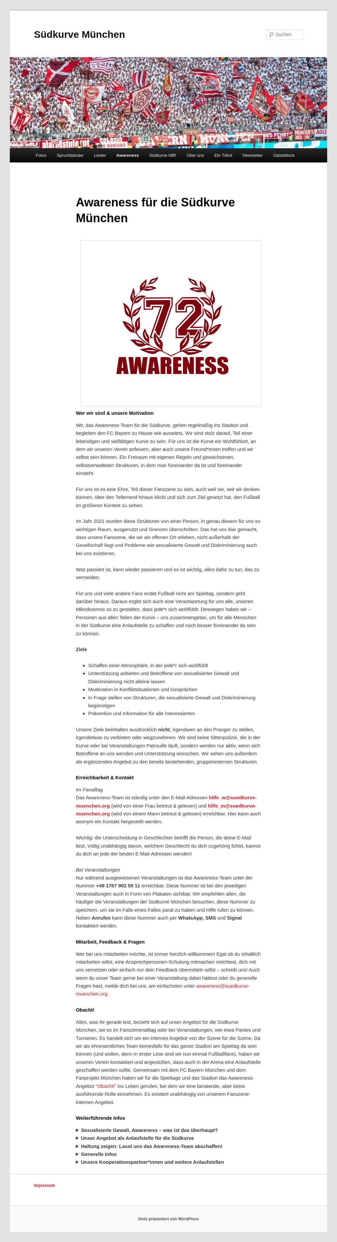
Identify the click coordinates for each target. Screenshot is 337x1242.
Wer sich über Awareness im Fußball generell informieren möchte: (168, 1154)
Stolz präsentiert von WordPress (168, 1219)
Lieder (100, 155)
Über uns (195, 155)
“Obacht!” (105, 1086)
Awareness (127, 155)
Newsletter (253, 155)
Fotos (41, 155)
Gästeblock (284, 155)
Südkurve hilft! (162, 155)
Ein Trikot (223, 155)
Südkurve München (79, 34)
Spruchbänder (70, 155)
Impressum (44, 1185)
